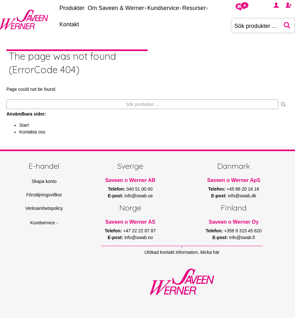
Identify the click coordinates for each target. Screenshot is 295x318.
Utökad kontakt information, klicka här (181, 252)
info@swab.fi (242, 237)
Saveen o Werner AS (130, 222)
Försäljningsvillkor (44, 194)
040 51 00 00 (139, 189)
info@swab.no (138, 237)
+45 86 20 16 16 (243, 189)
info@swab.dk (242, 195)
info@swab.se (139, 195)
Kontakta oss (32, 131)
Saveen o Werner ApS (233, 180)
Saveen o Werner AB (130, 180)
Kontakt (69, 24)
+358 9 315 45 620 (243, 230)
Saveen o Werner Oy (233, 222)
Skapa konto (43, 181)
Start (24, 125)
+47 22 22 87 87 (139, 230)
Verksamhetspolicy (44, 208)
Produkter (71, 8)
